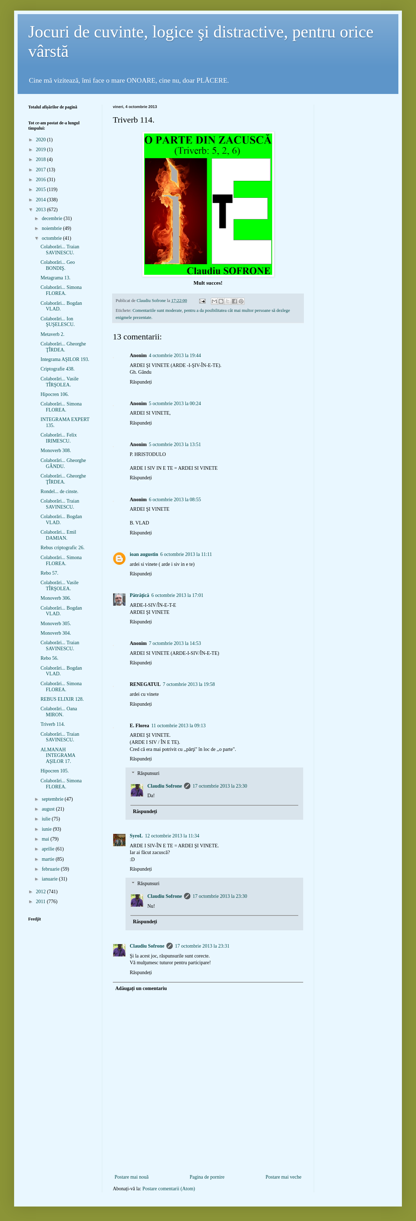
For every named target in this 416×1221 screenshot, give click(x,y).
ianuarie (50, 879)
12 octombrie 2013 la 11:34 (172, 835)
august (49, 809)
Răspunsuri (148, 773)
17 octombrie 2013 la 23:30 (219, 786)
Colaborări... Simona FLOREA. (61, 290)
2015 (41, 189)
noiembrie (52, 228)
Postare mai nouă (131, 1177)
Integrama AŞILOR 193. (65, 359)
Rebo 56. (50, 658)
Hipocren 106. (55, 394)
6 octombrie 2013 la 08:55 (175, 499)
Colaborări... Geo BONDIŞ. (58, 265)
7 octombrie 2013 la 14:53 (175, 643)
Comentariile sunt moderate (157, 310)
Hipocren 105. (55, 771)
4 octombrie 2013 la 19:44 (175, 355)
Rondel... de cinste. (59, 491)
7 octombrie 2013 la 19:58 (189, 684)
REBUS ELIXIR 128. (62, 699)
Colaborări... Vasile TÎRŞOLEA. (60, 381)
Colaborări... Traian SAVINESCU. (60, 249)
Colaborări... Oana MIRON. (59, 711)
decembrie (52, 218)
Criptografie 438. (57, 369)
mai (46, 839)
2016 (41, 179)
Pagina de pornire (207, 1177)
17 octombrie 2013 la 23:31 (202, 946)
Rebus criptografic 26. (63, 547)
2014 (41, 199)
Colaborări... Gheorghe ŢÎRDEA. (63, 346)
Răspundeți (141, 382)
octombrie (52, 238)
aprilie (48, 849)
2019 (41, 149)
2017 (41, 169)
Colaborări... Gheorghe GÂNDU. (63, 463)
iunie (47, 829)
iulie (46, 819)
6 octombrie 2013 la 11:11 (186, 554)
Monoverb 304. (56, 633)
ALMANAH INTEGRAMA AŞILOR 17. (58, 755)
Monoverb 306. (56, 598)
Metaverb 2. (53, 334)
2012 (41, 891)
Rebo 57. (50, 573)
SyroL (136, 835)
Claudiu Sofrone (164, 786)
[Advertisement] (208, 1161)
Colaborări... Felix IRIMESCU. (59, 438)
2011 (41, 901)
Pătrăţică (139, 595)
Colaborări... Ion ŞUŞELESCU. (58, 321)
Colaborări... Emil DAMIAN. (58, 535)
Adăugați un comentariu (141, 988)
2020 (41, 139)
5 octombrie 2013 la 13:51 (175, 444)
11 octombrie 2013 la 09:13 (178, 725)
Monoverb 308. (56, 450)
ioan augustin (144, 554)
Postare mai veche (283, 1177)
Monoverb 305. (56, 623)
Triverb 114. (53, 724)
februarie (51, 869)
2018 (41, 159)
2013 (41, 209)
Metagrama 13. (56, 277)
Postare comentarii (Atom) (168, 1188)
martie (48, 859)
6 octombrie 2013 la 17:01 (177, 595)
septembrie (53, 799)
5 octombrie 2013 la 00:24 (175, 403)
